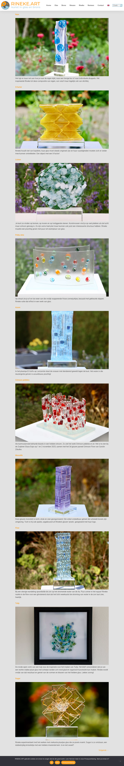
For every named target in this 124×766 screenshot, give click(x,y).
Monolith (19, 455)
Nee (57, 762)
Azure (17, 307)
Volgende (104, 750)
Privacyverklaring (68, 762)
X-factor (18, 87)
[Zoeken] (121, 5)
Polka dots (19, 235)
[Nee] (120, 761)
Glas (56, 5)
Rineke (81, 5)
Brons (64, 5)
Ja (51, 762)
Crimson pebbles (22, 380)
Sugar (17, 678)
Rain (17, 14)
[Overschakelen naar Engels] (108, 5)
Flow (17, 528)
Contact (101, 5)
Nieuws (72, 5)
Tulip (17, 603)
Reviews (91, 5)
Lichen (18, 160)
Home (48, 5)
